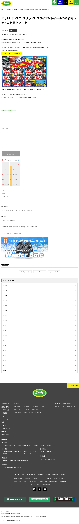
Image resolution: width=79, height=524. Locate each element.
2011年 (5, 360)
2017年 (5, 330)
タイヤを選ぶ (5, 404)
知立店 (36, 445)
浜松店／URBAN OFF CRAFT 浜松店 (12, 467)
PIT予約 (42, 478)
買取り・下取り (5, 407)
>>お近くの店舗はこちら (8, 110)
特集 (2, 422)
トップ (2, 9)
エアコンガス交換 (36, 412)
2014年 (5, 345)
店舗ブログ (4, 431)
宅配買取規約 (46, 485)
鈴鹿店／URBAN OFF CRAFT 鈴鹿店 (19, 461)
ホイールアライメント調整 (38, 407)
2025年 (5, 290)
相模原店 (49, 452)
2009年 (5, 370)
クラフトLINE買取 (18, 478)
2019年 (5, 320)
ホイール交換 (26, 407)
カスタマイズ (5, 410)
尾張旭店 (48, 445)
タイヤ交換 (17, 407)
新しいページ (26, 272)
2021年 (5, 310)
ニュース (8, 9)
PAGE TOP (74, 385)
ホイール (63, 407)
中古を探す (4, 413)
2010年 (5, 365)
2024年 (5, 295)
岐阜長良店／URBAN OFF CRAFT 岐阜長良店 (12, 452)
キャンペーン (5, 419)
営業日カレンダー (43, 481)
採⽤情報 (63, 474)
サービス (16, 404)
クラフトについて (6, 428)
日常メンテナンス (19, 409)
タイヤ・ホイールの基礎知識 (62, 404)
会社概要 (55, 474)
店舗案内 (71, 3)
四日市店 (5, 461)
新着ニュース (13, 30)
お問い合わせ (53, 481)
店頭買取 (27, 478)
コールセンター (65, 3)
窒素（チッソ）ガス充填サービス (22, 412)
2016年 (5, 335)
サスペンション (71, 407)
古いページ (53, 272)
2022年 (5, 305)
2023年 (5, 300)
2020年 (5, 315)
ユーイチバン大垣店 (34, 452)
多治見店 (25, 452)
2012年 (5, 355)
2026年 (5, 285)
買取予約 (49, 478)
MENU (76, 3)
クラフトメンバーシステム (30, 481)
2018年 (5, 325)
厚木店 (42, 452)
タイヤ (57, 407)
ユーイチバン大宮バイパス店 (48, 459)
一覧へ (39, 272)
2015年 (5, 340)
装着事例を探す (54, 3)
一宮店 (42, 445)
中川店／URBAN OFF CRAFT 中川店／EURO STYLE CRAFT (17, 445)
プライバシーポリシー (35, 485)
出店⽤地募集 (63, 481)
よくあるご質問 (17, 481)
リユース (3, 425)
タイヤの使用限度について (32, 409)
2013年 (5, 350)
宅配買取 (35, 478)
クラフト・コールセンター (60, 478)
